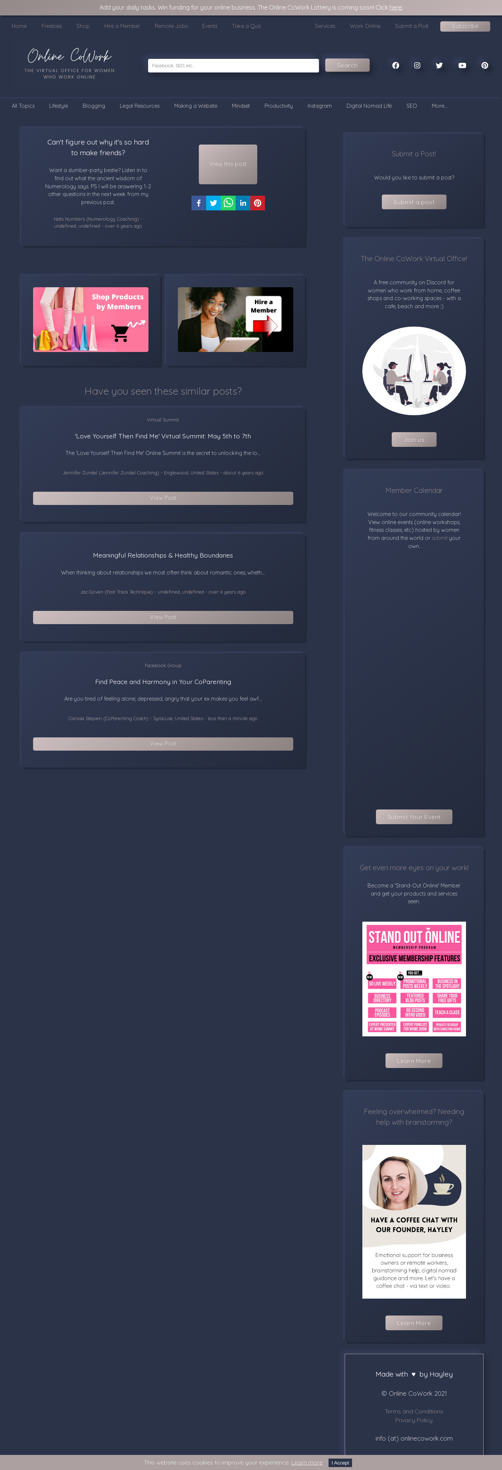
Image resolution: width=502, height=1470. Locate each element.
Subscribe (465, 26)
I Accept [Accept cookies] (340, 1463)
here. (396, 7)
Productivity (279, 106)
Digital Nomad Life (369, 106)
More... (440, 106)
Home (19, 26)
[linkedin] (243, 211)
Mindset (241, 106)
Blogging (94, 106)
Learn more (307, 1462)
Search (347, 65)
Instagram (320, 106)
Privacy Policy (414, 1420)
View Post (163, 500)
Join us (414, 439)
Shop (83, 26)
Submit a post (414, 202)
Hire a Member (122, 26)
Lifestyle (58, 106)
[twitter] (213, 211)
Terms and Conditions (414, 1411)
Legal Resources (139, 106)
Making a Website (195, 106)
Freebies (52, 26)
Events (209, 26)
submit (439, 538)
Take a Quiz (246, 26)
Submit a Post (412, 26)
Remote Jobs (171, 26)
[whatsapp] (228, 211)
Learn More (414, 1060)
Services (325, 26)
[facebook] (198, 211)
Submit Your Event (414, 817)
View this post (228, 167)
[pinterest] (257, 211)
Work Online (365, 26)
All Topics (23, 106)
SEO (411, 106)
